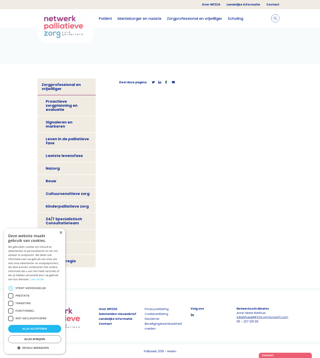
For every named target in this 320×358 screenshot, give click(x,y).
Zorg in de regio (61, 260)
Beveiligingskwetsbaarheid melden (163, 326)
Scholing (235, 18)
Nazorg (53, 168)
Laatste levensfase (64, 155)
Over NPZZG (211, 4)
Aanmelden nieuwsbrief (117, 314)
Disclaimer (152, 319)
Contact (272, 4)
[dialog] (34, 291)
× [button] (60, 232)
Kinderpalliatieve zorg (67, 206)
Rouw (51, 180)
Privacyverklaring (157, 309)
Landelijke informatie (243, 4)
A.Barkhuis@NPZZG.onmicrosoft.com (262, 317)
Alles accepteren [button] (34, 328)
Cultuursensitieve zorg (68, 193)
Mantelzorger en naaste (139, 18)
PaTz (50, 248)
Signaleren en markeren (59, 124)
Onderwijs (55, 235)
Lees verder (37, 279)
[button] (34, 348)
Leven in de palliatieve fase (67, 141)
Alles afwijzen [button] (34, 339)
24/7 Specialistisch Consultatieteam (64, 221)
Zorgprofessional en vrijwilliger (194, 18)
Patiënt (105, 18)
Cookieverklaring (156, 314)
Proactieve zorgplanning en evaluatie (62, 105)
